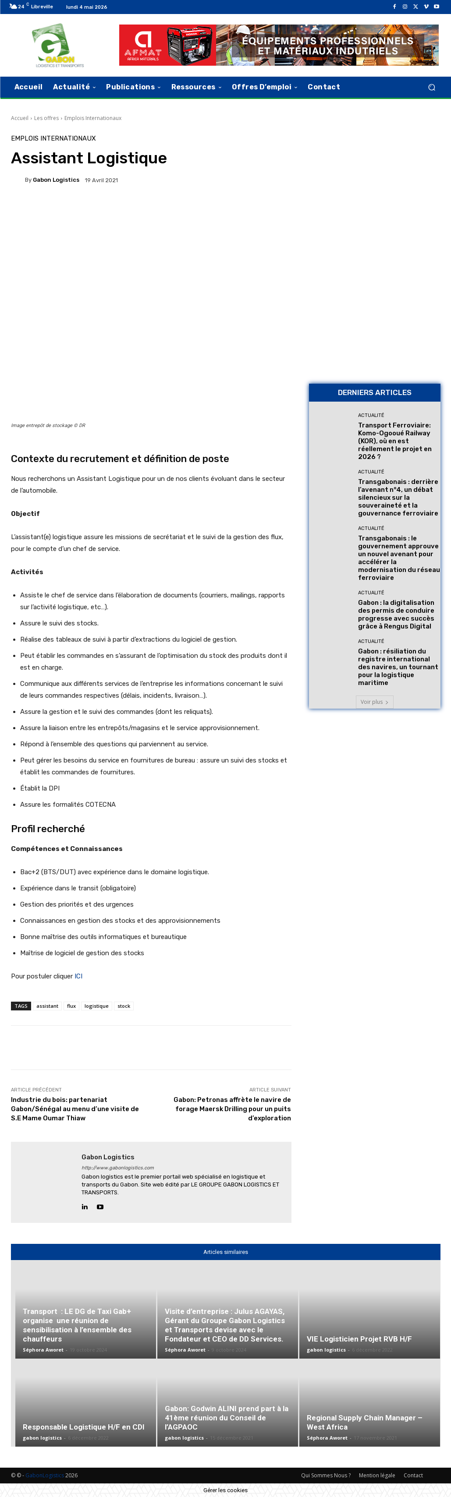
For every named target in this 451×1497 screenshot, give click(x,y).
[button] (432, 87)
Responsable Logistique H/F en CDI (84, 1427)
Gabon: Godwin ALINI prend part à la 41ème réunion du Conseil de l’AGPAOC (226, 1417)
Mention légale (377, 1475)
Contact (413, 1475)
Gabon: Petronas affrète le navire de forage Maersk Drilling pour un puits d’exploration (232, 1109)
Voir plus (375, 702)
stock (123, 1006)
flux (71, 1006)
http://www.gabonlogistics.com (118, 1167)
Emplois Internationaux (92, 118)
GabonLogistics (44, 1475)
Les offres (46, 118)
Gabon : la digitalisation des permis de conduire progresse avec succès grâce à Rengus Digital (396, 614)
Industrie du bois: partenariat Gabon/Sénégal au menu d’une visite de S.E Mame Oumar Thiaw (75, 1109)
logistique (97, 1006)
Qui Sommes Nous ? (326, 1475)
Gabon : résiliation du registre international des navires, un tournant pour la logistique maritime (398, 667)
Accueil (19, 118)
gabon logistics (56, 180)
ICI (78, 976)
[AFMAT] (279, 45)
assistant (47, 1006)
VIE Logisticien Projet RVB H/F (359, 1339)
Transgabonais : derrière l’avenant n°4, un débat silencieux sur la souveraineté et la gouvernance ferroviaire (398, 497)
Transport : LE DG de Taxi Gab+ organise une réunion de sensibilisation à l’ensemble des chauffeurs (77, 1325)
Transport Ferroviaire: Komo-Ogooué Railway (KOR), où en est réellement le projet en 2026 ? (395, 441)
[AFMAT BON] (374, 315)
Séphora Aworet (43, 1349)
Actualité (371, 415)
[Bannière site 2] (374, 192)
